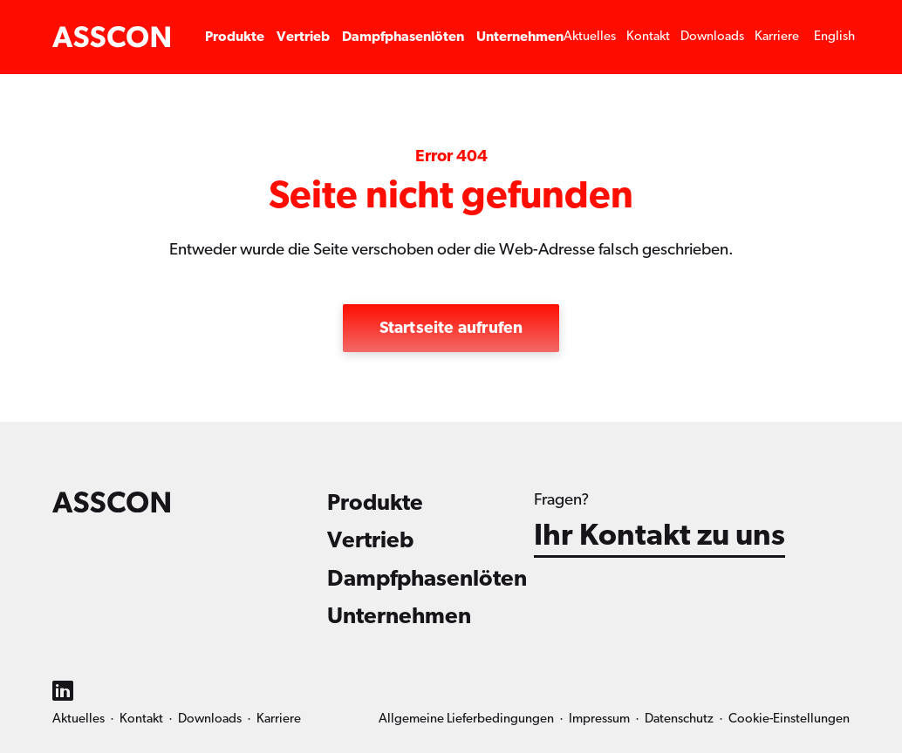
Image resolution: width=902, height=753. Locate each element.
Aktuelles (590, 36)
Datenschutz (679, 718)
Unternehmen (520, 37)
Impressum (599, 718)
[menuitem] (834, 37)
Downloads (712, 36)
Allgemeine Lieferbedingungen (466, 718)
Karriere (777, 36)
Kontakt (648, 36)
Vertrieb (303, 37)
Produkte (234, 37)
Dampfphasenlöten (403, 37)
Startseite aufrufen (451, 328)
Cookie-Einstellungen (789, 718)
